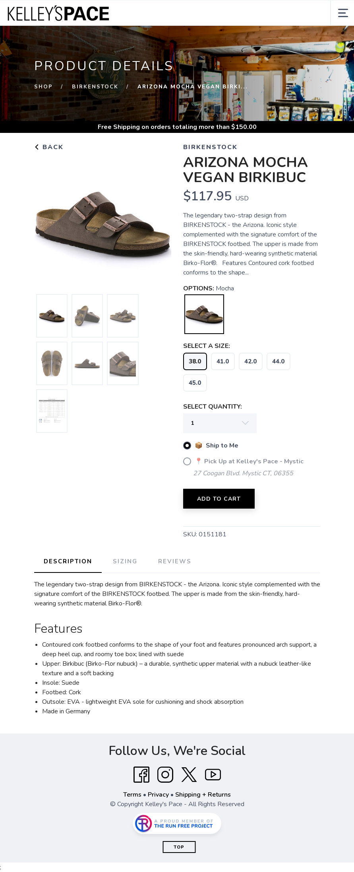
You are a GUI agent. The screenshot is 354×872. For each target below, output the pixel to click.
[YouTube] (213, 775)
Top (179, 847)
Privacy (158, 794)
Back (49, 147)
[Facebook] (141, 775)
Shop (43, 86)
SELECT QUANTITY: (212, 406)
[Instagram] (165, 775)
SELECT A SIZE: (206, 346)
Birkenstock (95, 86)
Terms (132, 794)
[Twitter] (189, 775)
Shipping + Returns (203, 794)
